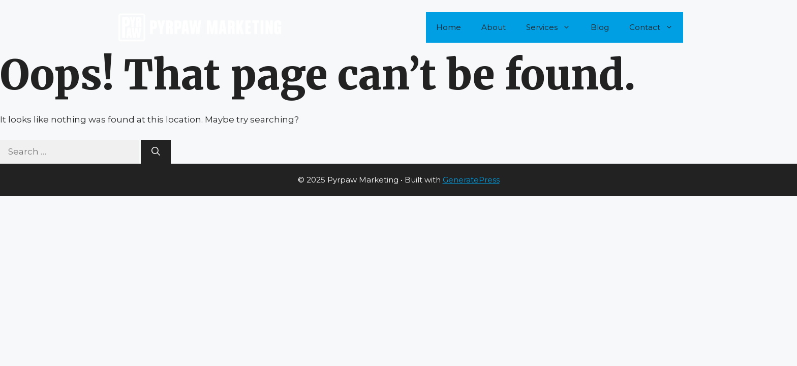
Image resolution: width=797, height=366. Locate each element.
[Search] (156, 152)
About (493, 27)
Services (553, 27)
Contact (656, 27)
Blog (600, 27)
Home (448, 27)
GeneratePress (471, 180)
